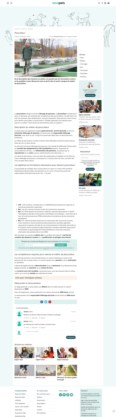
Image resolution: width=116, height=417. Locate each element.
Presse (39, 407)
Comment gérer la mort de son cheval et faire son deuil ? (91, 395)
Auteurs (39, 397)
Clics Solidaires (20, 403)
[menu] (8, 3)
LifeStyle (18, 400)
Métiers (82, 61)
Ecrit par (56, 36)
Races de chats (20, 397)
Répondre (34, 318)
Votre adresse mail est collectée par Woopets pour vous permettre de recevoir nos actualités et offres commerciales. (45, 248)
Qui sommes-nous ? (43, 394)
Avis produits (41, 413)
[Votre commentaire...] (50, 332)
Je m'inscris (60, 245)
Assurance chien (20, 413)
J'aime (26, 318)
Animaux (83, 77)
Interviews (83, 73)
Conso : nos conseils (22, 407)
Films (82, 58)
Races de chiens (20, 394)
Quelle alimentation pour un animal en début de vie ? (90, 409)
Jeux (81, 67)
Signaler (42, 318)
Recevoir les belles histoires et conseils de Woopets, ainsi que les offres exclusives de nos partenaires (90, 163)
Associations (41, 403)
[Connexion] (99, 3)
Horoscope (84, 70)
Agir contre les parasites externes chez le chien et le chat (90, 402)
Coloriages (83, 64)
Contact (39, 410)
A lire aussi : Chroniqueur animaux (28, 278)
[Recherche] (11, 3)
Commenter (71, 337)
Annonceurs (41, 400)
